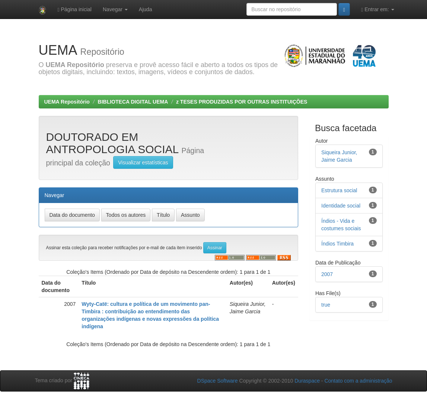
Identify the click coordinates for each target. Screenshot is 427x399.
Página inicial (74, 9)
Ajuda (145, 9)
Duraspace (307, 381)
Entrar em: (377, 9)
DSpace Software (217, 381)
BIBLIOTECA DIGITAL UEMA (133, 102)
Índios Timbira (337, 244)
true (325, 305)
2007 (327, 274)
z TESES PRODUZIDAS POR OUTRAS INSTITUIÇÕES (241, 102)
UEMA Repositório (67, 102)
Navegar (115, 9)
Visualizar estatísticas (143, 162)
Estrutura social (339, 190)
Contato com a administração (358, 381)
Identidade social (340, 206)
